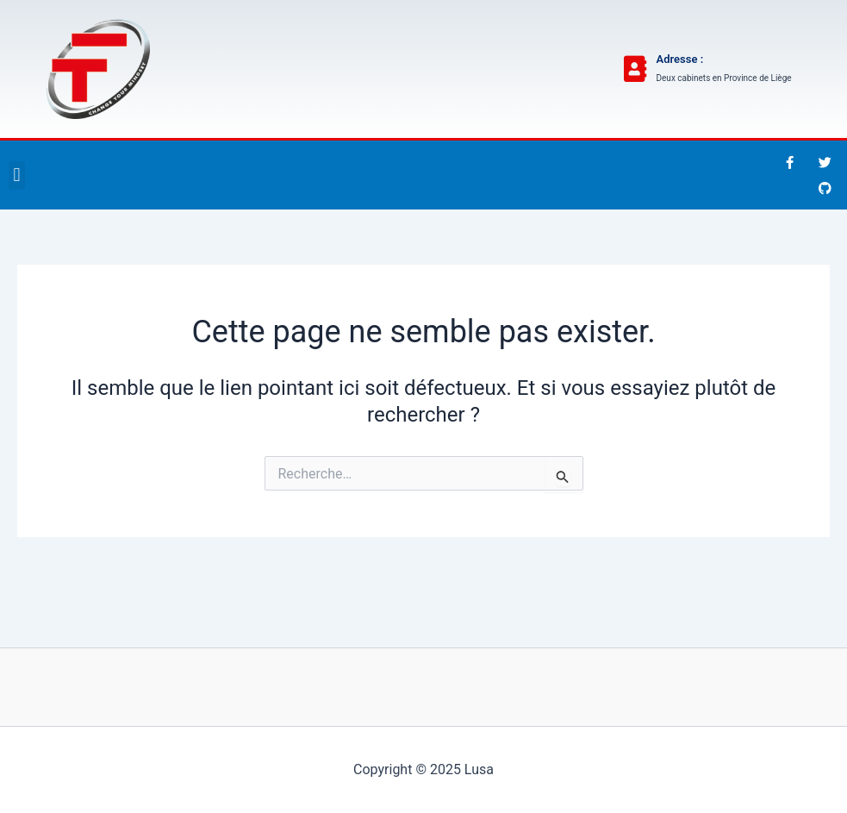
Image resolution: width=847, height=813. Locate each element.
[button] (17, 175)
